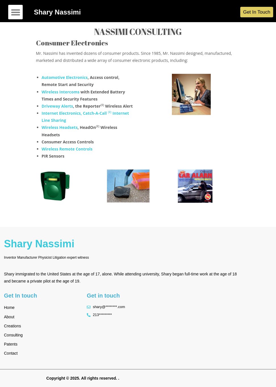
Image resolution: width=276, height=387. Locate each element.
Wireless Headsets (60, 127)
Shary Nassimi (57, 12)
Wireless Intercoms (61, 92)
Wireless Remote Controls (67, 149)
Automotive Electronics (65, 77)
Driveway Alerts (57, 106)
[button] (15, 12)
